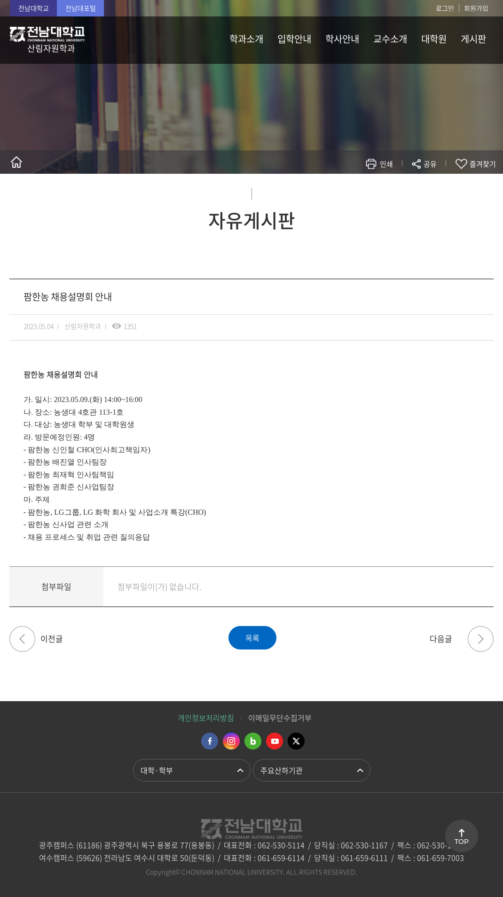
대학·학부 (157, 770)
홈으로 (16, 162)
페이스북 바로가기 (209, 741)
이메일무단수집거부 (280, 717)
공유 (430, 164)
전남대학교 (33, 8)
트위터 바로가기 (296, 741)
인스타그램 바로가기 (231, 741)
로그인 (445, 8)
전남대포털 (80, 8)
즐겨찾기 (483, 164)
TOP (462, 841)
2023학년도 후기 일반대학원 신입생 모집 (481, 639)
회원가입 (476, 8)
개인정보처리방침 (206, 717)
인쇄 (386, 164)
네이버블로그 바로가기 (252, 741)
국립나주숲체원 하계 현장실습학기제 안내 (22, 639)
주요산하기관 (281, 770)
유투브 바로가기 (274, 741)
